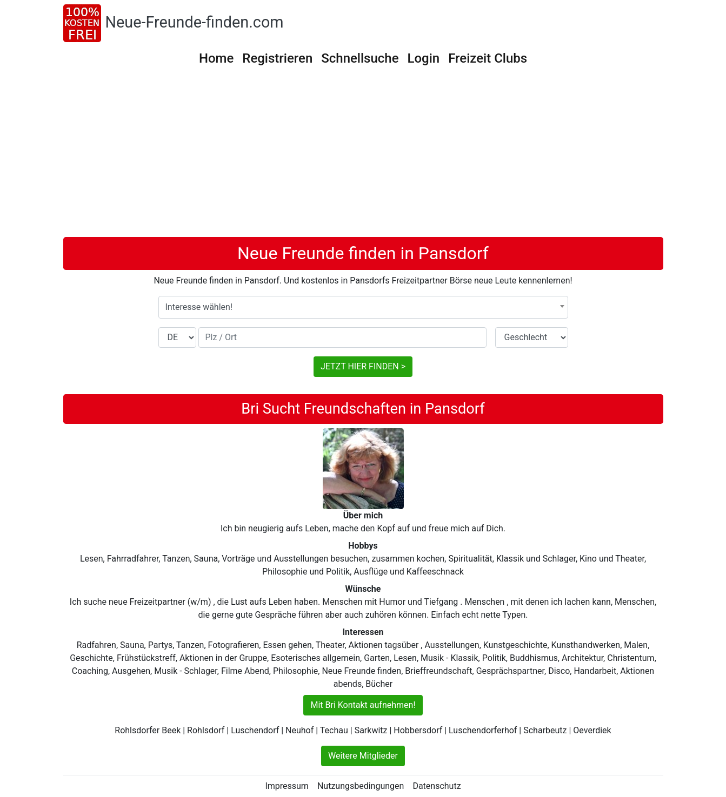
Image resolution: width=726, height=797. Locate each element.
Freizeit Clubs (487, 58)
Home (216, 58)
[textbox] (363, 307)
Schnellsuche (359, 58)
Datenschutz (436, 786)
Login (424, 58)
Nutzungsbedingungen (360, 786)
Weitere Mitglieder (363, 756)
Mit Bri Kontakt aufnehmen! (362, 705)
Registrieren (277, 58)
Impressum (287, 786)
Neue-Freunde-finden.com (194, 22)
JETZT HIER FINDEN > (363, 366)
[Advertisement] (363, 156)
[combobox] (363, 307)
